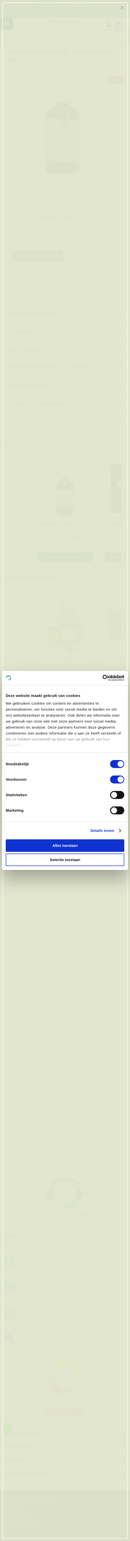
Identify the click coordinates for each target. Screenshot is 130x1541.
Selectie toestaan (65, 860)
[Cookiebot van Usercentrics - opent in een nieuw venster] (102, 678)
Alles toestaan (65, 845)
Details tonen (102, 830)
